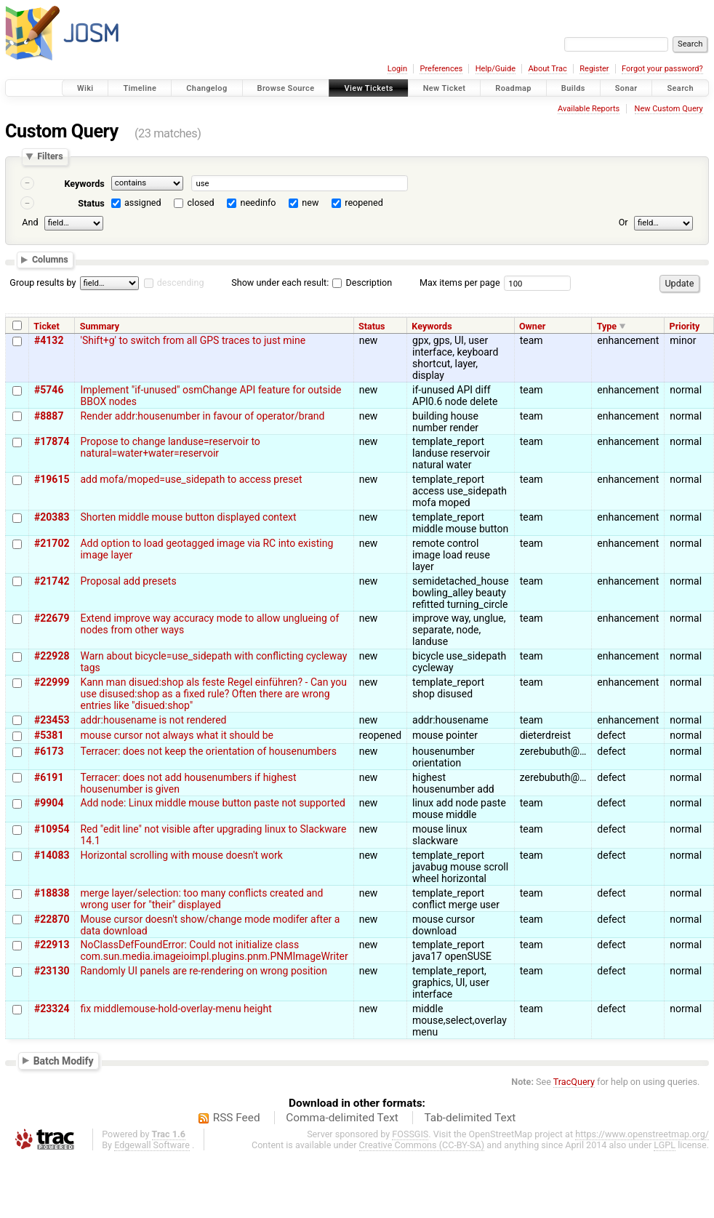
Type (607, 326)
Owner (532, 326)
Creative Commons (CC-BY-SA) (422, 1144)
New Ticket (444, 88)
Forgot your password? (662, 68)
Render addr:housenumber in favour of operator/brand (202, 416)
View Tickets (368, 88)
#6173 (48, 751)
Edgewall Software (152, 1144)
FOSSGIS (410, 1134)
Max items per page (460, 282)
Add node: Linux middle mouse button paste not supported (212, 803)
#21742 (51, 581)
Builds (573, 88)
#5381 (48, 735)
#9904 (48, 803)
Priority (685, 326)
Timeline (139, 88)
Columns (50, 260)
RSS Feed (236, 1117)
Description (362, 282)
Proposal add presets (128, 581)
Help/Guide (496, 68)
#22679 (51, 618)
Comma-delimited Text (342, 1117)
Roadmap (513, 88)
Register (594, 68)
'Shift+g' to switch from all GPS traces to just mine (192, 340)
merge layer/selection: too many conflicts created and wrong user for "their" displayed (201, 898)
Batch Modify (63, 1060)
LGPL (664, 1144)
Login (397, 68)
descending (180, 282)
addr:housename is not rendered (153, 720)
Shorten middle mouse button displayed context (188, 517)
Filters (50, 156)
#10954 (51, 829)
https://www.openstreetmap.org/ (642, 1134)
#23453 (51, 720)
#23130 (51, 971)
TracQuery (574, 1081)
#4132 (48, 340)
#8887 (48, 416)
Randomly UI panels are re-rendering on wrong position (203, 971)
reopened (364, 202)
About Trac (548, 68)
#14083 (51, 855)
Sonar (626, 88)
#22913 (51, 944)
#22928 (51, 656)
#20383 (51, 517)
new (310, 202)
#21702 (51, 543)
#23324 (51, 1008)
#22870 (51, 919)
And (30, 222)
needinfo (258, 202)
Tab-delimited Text (470, 1117)
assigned (142, 202)
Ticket (46, 326)
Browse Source (286, 88)
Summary (99, 326)
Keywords (84, 183)
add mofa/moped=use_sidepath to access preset (191, 479)
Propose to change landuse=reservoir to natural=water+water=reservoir (170, 447)
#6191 (48, 777)
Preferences (441, 68)
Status (91, 203)
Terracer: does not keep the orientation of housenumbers (208, 751)
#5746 (48, 390)
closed (201, 202)
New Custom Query (669, 108)
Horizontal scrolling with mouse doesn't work (181, 855)
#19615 (51, 479)
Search (680, 88)
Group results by (42, 282)
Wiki (85, 88)
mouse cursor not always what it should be (176, 735)
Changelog (206, 88)
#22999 (51, 682)
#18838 (51, 893)
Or (623, 222)
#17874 (51, 441)
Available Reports (588, 108)
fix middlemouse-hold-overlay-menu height (175, 1008)
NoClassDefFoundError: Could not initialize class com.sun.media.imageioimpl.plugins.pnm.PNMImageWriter (214, 950)
